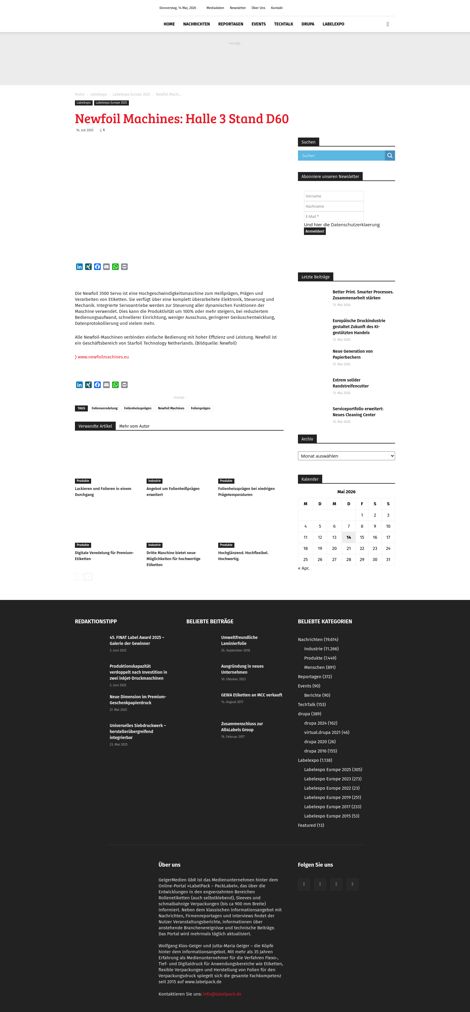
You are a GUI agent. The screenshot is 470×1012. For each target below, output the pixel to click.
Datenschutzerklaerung (355, 224)
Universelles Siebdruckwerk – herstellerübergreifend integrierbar (138, 731)
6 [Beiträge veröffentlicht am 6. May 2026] (334, 526)
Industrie (154, 481)
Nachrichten (196, 24)
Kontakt (277, 8)
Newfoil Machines (171, 408)
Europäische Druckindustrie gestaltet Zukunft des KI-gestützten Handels (359, 326)
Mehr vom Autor (134, 426)
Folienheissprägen (137, 408)
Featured (311, 825)
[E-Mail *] (334, 216)
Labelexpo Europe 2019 (332, 797)
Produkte (83, 481)
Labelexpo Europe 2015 (331, 816)
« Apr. (303, 568)
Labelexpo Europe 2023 (332, 779)
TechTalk (283, 24)
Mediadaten (215, 8)
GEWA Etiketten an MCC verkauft (251, 695)
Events (258, 24)
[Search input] (342, 155)
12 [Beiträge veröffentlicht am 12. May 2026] (320, 537)
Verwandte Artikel (95, 426)
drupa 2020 (320, 741)
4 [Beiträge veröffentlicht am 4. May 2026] (305, 526)
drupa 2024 (320, 723)
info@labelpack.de (222, 994)
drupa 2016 (320, 751)
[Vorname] (334, 196)
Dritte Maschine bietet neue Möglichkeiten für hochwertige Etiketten (174, 559)
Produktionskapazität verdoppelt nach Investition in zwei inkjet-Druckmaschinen (138, 672)
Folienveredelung (105, 408)
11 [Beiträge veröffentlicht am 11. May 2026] (306, 537)
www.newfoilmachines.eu (102, 357)
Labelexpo (333, 24)
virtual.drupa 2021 (327, 732)
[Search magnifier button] (390, 155)
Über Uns (258, 8)
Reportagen (230, 24)
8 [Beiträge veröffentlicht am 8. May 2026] (362, 526)
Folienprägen (200, 408)
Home (169, 24)
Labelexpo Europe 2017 (332, 806)
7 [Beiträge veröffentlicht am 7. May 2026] (349, 526)
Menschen (319, 667)
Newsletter (238, 8)
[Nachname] (334, 206)
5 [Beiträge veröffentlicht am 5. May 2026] (320, 526)
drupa (308, 24)
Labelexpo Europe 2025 (131, 94)
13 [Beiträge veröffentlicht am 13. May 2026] (334, 537)
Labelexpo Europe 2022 (332, 788)
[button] (388, 24)
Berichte (317, 695)
